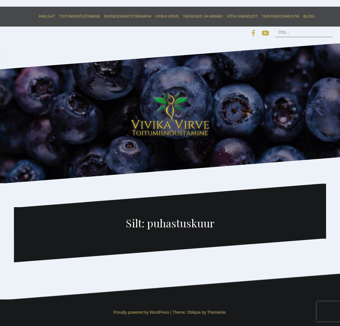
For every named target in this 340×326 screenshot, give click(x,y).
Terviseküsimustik (280, 16)
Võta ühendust (242, 16)
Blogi (309, 16)
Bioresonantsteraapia (127, 16)
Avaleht (47, 16)
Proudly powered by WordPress (141, 312)
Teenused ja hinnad (203, 16)
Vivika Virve (167, 16)
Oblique (194, 312)
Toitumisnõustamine (79, 16)
